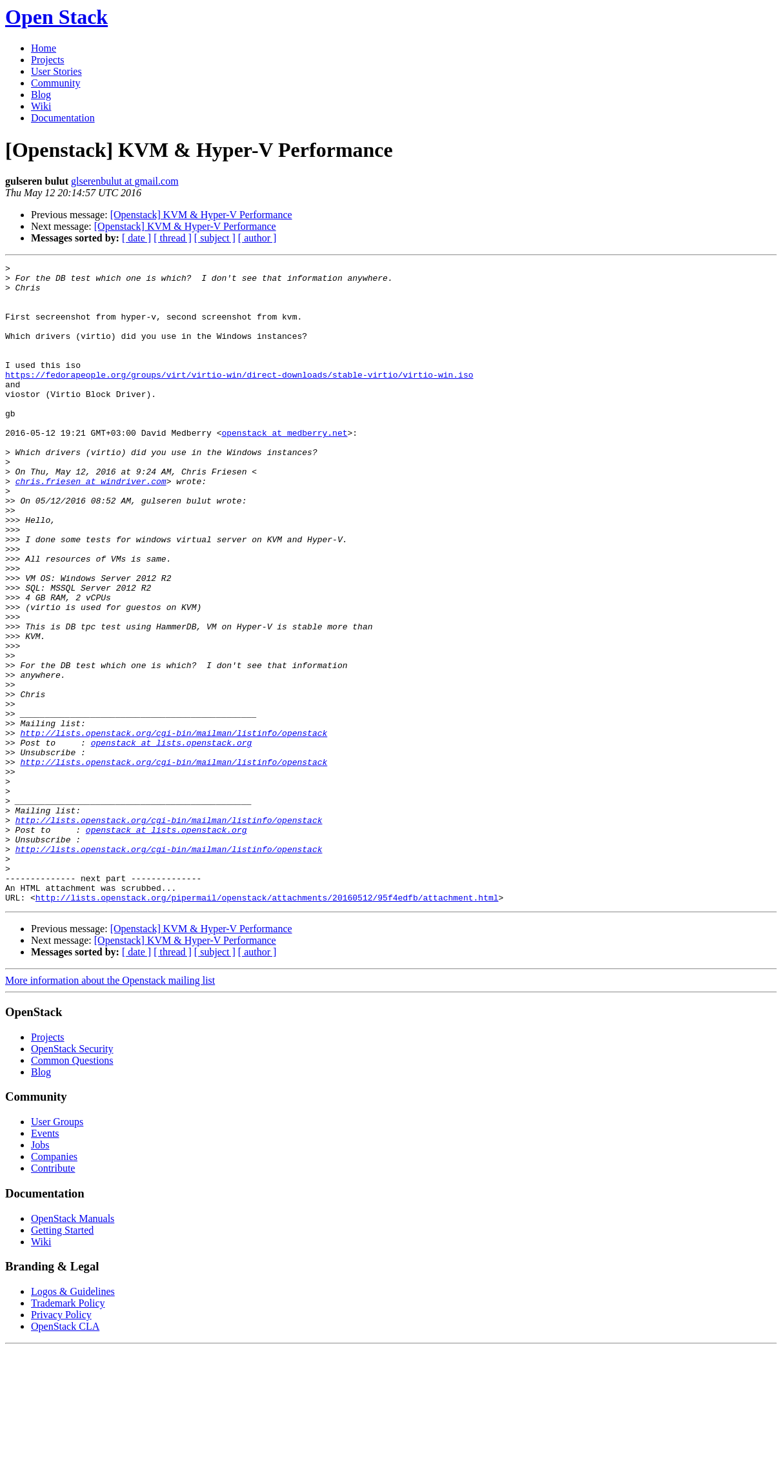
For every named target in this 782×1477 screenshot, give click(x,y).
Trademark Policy (68, 1430)
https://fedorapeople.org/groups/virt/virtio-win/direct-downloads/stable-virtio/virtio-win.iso (239, 397)
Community (55, 82)
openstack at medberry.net (284, 467)
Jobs (40, 1272)
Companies (54, 1284)
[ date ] (136, 237)
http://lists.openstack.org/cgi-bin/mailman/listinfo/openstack (173, 827)
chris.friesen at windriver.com (90, 525)
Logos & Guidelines (73, 1419)
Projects (48, 59)
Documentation (63, 117)
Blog (41, 94)
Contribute (53, 1295)
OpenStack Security (72, 1176)
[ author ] (257, 237)
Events (45, 1261)
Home (43, 48)
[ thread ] (173, 237)
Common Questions (72, 1188)
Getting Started (62, 1357)
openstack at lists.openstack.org (171, 839)
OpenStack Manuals (72, 1346)
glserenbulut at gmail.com (125, 181)
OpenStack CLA (65, 1454)
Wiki (41, 106)
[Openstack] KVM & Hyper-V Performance (201, 214)
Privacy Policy (61, 1442)
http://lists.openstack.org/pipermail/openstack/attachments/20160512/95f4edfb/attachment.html (267, 1025)
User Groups (57, 1249)
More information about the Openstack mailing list (110, 1108)
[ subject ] (215, 237)
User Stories (56, 71)
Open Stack (56, 16)
